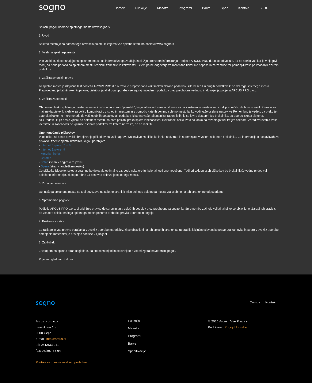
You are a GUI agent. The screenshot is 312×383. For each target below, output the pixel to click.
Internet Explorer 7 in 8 (56, 145)
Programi (185, 8)
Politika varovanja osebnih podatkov (62, 362)
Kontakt (243, 8)
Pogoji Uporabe (235, 327)
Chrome (46, 158)
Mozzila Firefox (51, 153)
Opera (45, 166)
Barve (206, 8)
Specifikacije (137, 351)
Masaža (163, 8)
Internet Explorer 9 (53, 149)
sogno (52, 7)
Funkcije (141, 8)
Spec (224, 8)
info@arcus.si (56, 339)
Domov (119, 8)
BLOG (264, 8)
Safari (45, 162)
